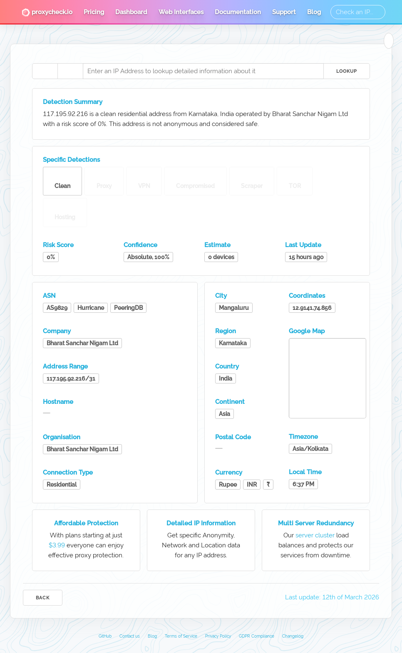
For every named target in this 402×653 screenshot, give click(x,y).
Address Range (65, 366)
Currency (228, 472)
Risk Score (58, 245)
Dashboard (131, 12)
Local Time (305, 472)
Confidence (140, 245)
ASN (49, 295)
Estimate (217, 245)
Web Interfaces (181, 12)
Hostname (58, 402)
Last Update (303, 245)
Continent (230, 402)
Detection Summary (72, 102)
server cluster (315, 535)
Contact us (129, 636)
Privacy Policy (218, 636)
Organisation (61, 437)
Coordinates (307, 295)
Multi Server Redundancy (316, 523)
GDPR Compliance (256, 636)
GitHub (105, 636)
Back (43, 598)
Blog (314, 12)
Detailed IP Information (201, 523)
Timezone (303, 436)
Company (57, 331)
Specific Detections (71, 159)
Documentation (238, 12)
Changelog (292, 636)
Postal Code (233, 437)
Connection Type (68, 472)
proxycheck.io (47, 12)
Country (227, 366)
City (221, 295)
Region (225, 331)
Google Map (307, 331)
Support (284, 12)
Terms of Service (181, 636)
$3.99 (57, 545)
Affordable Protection (86, 523)
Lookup (346, 71)
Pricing (94, 12)
